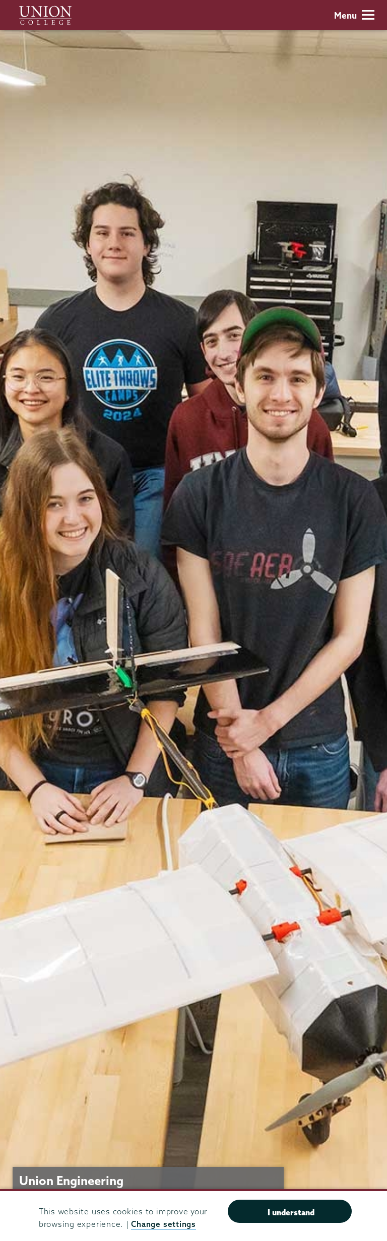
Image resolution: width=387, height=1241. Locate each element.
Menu (354, 15)
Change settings (163, 1224)
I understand (291, 1212)
